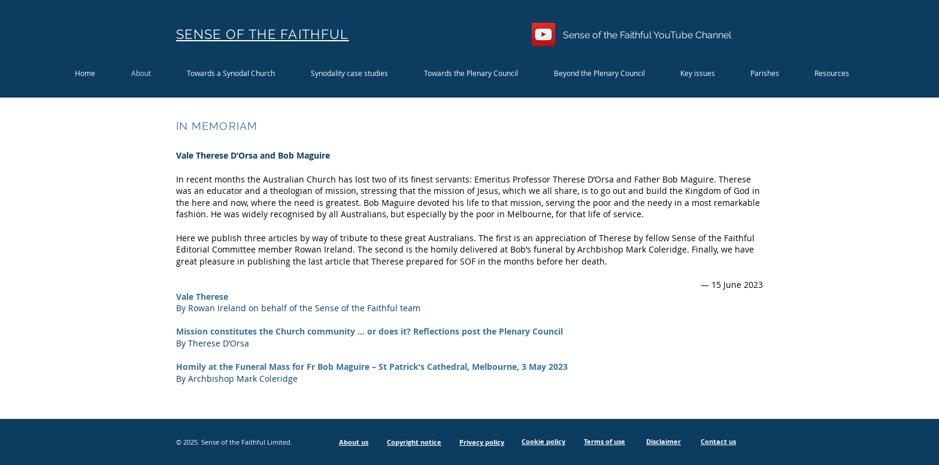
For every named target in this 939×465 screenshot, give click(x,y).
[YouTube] (543, 34)
